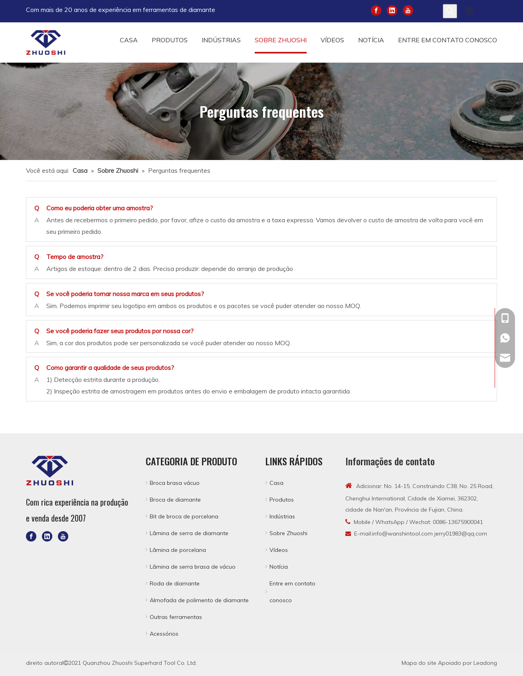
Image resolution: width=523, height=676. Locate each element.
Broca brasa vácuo (175, 482)
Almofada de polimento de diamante (199, 600)
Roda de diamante (175, 583)
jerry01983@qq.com (460, 533)
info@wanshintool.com (402, 533)
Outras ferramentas (176, 617)
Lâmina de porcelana (178, 549)
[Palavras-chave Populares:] (450, 11)
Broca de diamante (175, 499)
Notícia (278, 566)
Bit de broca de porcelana (184, 516)
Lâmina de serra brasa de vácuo (193, 566)
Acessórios (164, 633)
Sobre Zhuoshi (288, 533)
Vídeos (278, 549)
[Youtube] (408, 10)
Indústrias (282, 516)
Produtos (281, 499)
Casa (276, 482)
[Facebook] (376, 10)
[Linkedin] (392, 10)
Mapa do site (419, 662)
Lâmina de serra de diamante (189, 533)
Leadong (485, 662)
